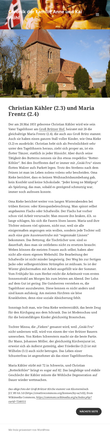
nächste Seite (89, 411)
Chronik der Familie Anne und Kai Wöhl (45, 14)
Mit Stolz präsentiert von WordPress (28, 430)
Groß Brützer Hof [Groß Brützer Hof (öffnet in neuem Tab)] (51, 129)
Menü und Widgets (97, 18)
